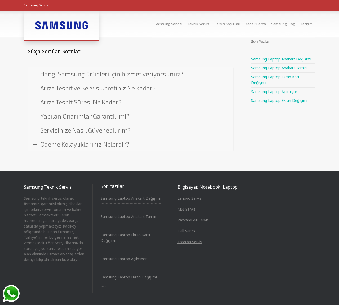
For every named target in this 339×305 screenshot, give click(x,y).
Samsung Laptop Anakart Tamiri (279, 67)
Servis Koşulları (227, 23)
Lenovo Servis (189, 198)
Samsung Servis (36, 5)
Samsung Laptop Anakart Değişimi (281, 59)
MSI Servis (186, 209)
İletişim (306, 23)
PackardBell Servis (193, 220)
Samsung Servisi (168, 23)
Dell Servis (186, 230)
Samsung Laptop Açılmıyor (274, 91)
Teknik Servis (198, 23)
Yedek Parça (256, 23)
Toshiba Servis (189, 241)
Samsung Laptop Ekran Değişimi (279, 100)
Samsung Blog (283, 23)
